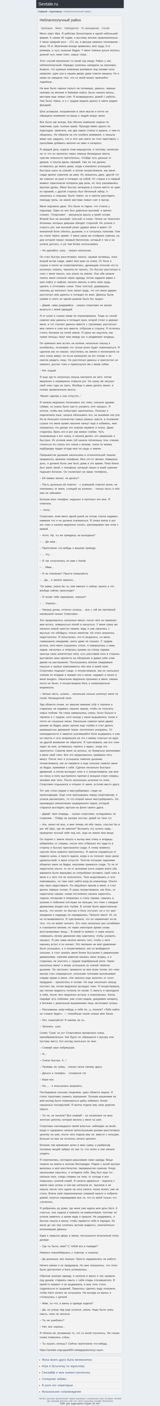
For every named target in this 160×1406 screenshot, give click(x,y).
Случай (105, 28)
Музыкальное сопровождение (61, 1391)
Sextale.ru (48, 4)
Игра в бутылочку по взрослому (63, 1366)
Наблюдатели (71, 28)
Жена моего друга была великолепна (67, 1359)
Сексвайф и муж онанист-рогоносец (66, 1372)
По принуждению (90, 28)
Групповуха (46, 28)
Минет (58, 28)
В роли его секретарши (57, 1385)
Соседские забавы (54, 1378)
